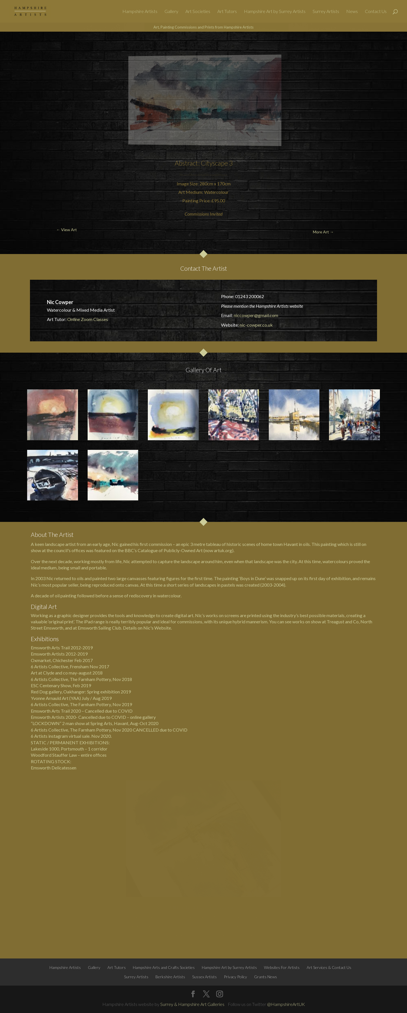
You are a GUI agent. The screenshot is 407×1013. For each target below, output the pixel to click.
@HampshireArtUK (286, 1004)
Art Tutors (227, 11)
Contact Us (376, 11)
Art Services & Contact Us (329, 967)
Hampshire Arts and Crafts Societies (164, 967)
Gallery (171, 11)
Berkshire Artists (170, 976)
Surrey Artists (326, 11)
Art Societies (197, 11)
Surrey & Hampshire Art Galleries (192, 1004)
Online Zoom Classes (87, 319)
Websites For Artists (282, 967)
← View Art (32, 45)
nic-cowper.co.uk (256, 324)
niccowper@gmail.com (256, 315)
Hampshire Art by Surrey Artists (275, 11)
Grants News (265, 976)
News (352, 11)
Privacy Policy (235, 976)
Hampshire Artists (139, 11)
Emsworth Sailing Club (99, 627)
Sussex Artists (204, 976)
